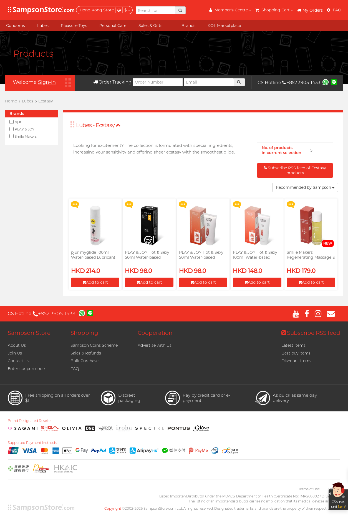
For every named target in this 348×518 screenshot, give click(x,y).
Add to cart (95, 282)
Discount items (296, 360)
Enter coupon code (26, 368)
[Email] (209, 82)
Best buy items (296, 353)
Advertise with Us (155, 345)
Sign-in (47, 82)
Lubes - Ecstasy (98, 125)
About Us (17, 345)
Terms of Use (309, 489)
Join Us (15, 353)
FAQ (74, 368)
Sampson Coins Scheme (94, 345)
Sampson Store (29, 333)
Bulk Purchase (84, 360)
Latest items (293, 345)
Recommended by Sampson (305, 187)
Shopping (84, 333)
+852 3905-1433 (301, 82)
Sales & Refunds (85, 353)
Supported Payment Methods (32, 442)
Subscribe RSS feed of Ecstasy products (295, 170)
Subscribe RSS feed (310, 333)
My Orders (310, 10)
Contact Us (18, 360)
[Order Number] (158, 82)
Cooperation (155, 333)
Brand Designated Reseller (30, 421)
